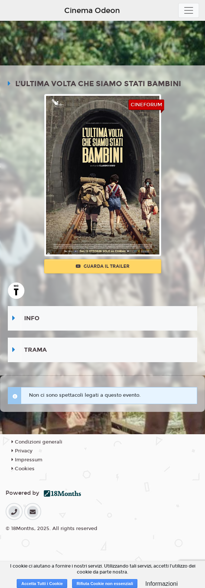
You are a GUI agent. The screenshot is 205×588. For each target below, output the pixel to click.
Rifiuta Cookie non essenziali (105, 583)
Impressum (27, 460)
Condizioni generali (37, 442)
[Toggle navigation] (188, 10)
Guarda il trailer (103, 266)
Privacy (22, 451)
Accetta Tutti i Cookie (42, 583)
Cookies (23, 469)
